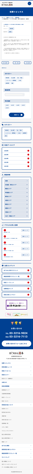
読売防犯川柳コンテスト (9, 449)
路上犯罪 (13, 77)
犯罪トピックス (6, 363)
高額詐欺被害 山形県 (16, 231)
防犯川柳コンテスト (10, 295)
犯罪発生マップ (8, 288)
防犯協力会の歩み (6, 412)
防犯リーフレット (9, 282)
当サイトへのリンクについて (9, 464)
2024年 (17, 105)
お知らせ (4, 382)
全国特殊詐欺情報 (6, 393)
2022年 (7, 107)
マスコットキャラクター (8, 430)
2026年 (7, 105)
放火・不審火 (20, 77)
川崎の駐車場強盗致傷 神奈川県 (16, 255)
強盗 (12, 83)
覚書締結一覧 (5, 423)
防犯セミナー (5, 375)
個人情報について (6, 461)
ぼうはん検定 (5, 445)
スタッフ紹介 (5, 427)
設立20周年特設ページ (7, 438)
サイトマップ (5, 457)
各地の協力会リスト (7, 419)
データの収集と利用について (9, 467)
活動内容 (4, 416)
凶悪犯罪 (7, 83)
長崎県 (10, 31)
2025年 (12, 105)
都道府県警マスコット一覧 (11, 276)
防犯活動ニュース (7, 367)
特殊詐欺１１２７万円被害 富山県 (16, 243)
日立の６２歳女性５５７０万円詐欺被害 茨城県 (16, 237)
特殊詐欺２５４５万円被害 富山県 (16, 249)
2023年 (23, 105)
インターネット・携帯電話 (11, 80)
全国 (6, 181)
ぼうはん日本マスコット (11, 270)
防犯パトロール (6, 371)
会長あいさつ (5, 408)
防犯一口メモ (5, 401)
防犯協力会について (7, 405)
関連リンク (4, 442)
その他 (19, 80)
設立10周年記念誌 (6, 434)
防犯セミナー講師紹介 (7, 378)
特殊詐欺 (11, 28)
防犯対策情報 (5, 386)
